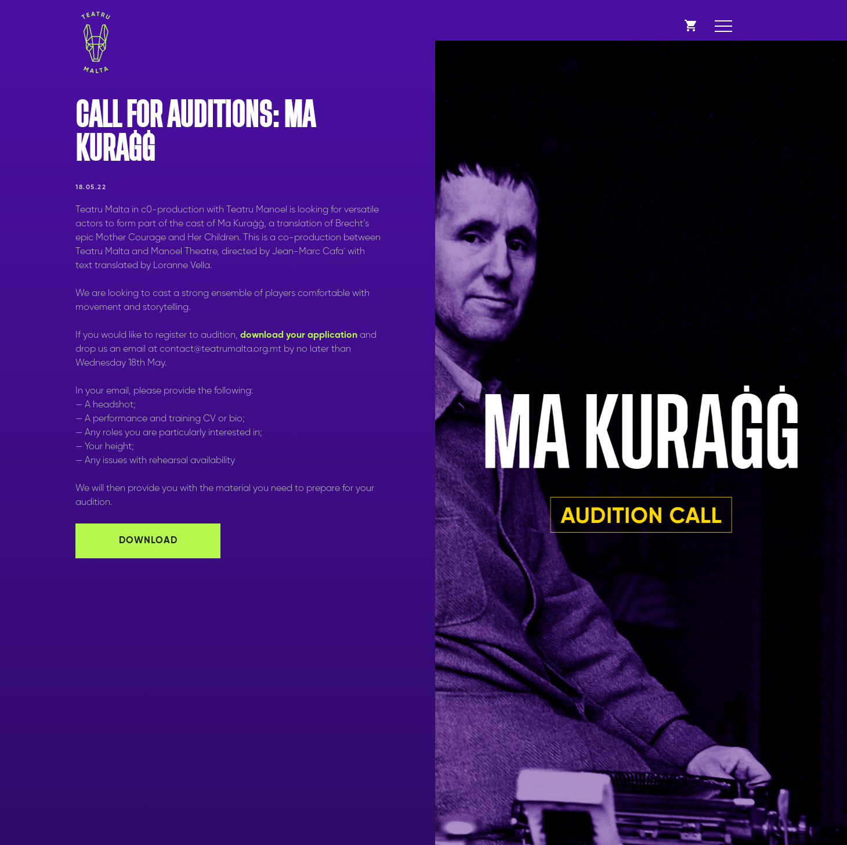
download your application (298, 335)
